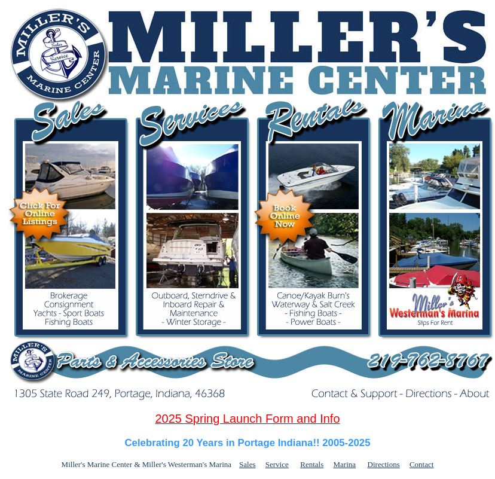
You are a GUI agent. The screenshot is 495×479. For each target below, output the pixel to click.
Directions (384, 464)
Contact (421, 464)
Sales (247, 464)
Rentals (311, 464)
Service (277, 464)
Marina (345, 464)
